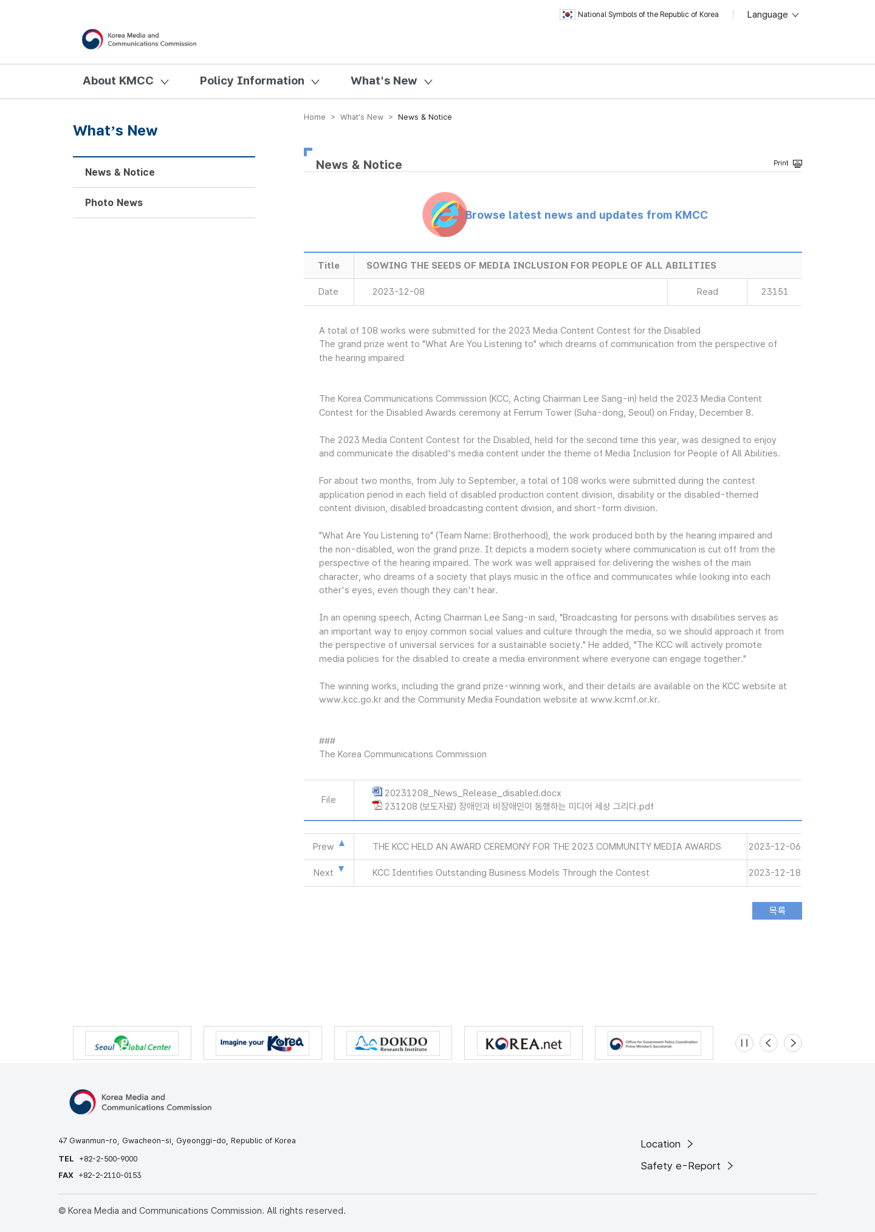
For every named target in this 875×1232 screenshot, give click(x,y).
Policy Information (252, 81)
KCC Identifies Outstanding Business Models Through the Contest (511, 872)
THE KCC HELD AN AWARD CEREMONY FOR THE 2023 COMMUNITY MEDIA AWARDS (546, 846)
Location (668, 1144)
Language (773, 14)
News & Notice (120, 172)
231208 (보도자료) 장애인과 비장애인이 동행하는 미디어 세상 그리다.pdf (519, 806)
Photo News (114, 202)
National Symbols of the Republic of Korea (639, 14)
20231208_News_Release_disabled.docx (473, 793)
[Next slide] (793, 1043)
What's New (384, 81)
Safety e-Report (688, 1166)
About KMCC (118, 81)
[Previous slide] (769, 1043)
